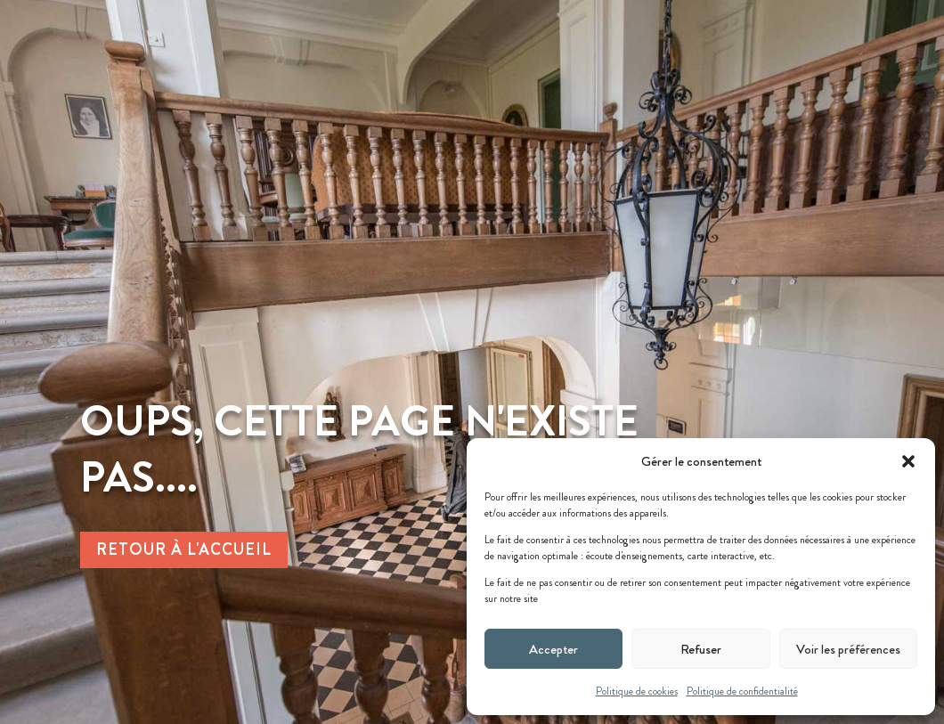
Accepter (553, 649)
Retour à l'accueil (184, 549)
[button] (908, 461)
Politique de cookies (637, 691)
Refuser (700, 649)
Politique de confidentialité (742, 691)
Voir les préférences (848, 649)
